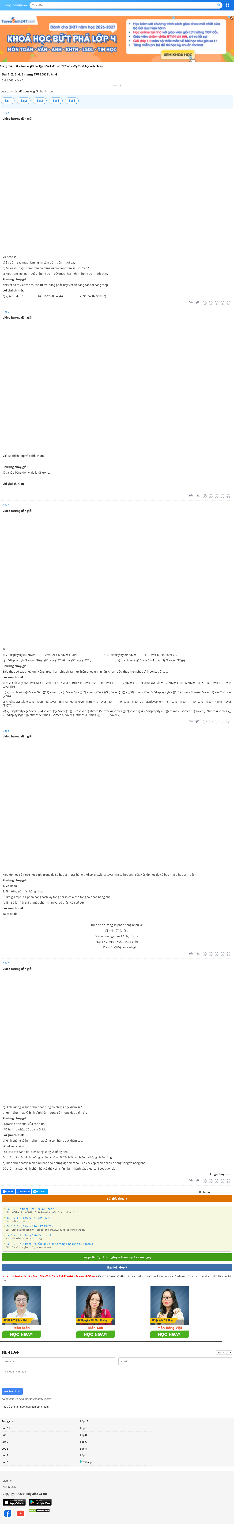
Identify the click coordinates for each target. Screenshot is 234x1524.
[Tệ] (210, 303)
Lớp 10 (84, 1428)
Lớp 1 (5, 1462)
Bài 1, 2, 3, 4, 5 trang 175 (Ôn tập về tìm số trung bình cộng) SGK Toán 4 (49, 1243)
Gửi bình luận (12, 1391)
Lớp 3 (5, 1455)
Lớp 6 (83, 1441)
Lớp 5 (5, 1448)
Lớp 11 (6, 1428)
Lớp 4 (83, 1448)
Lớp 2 (83, 1455)
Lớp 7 (5, 1441)
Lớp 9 (5, 1435)
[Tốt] (222, 303)
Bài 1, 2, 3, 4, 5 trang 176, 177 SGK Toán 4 (31, 1226)
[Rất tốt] (228, 303)
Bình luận (23, 1191)
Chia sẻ (8, 1191)
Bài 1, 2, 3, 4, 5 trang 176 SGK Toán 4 (28, 1235)
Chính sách (9, 1487)
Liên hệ (7, 1480)
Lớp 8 (83, 1435)
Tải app (86, 1462)
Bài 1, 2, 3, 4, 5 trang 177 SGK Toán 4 (28, 1217)
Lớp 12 (84, 1421)
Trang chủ (8, 1421)
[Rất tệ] (204, 303)
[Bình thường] (216, 303)
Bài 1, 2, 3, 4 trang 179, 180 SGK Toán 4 (30, 1208)
